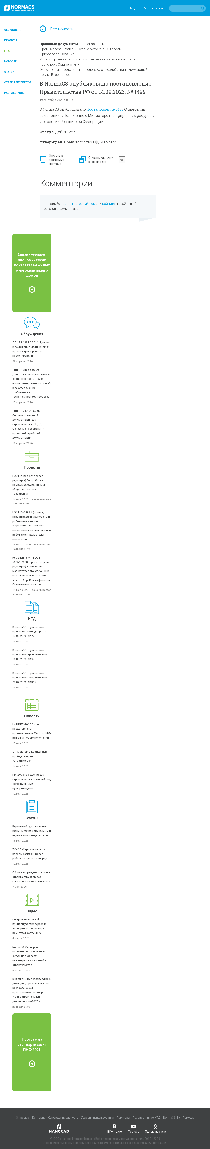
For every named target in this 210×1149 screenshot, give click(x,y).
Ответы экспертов (17, 82)
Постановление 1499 (105, 109)
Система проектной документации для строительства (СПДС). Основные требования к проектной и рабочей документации (28, 424)
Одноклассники (155, 1128)
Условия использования (97, 1117)
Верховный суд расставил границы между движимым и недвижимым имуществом (31, 831)
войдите (108, 203)
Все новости (57, 29)
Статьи (9, 71)
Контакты (38, 1117)
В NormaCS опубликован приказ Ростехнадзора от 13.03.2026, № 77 (29, 631)
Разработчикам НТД (147, 1117)
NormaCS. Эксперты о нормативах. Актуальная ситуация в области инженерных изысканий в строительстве (29, 955)
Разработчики (15, 92)
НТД (7, 50)
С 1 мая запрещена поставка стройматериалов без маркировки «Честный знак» (31, 877)
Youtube (133, 1128)
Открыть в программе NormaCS (56, 159)
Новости (10, 61)
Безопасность (93, 44)
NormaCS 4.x (171, 1117)
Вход (132, 8)
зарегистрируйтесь (80, 203)
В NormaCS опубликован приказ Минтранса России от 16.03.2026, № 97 (31, 654)
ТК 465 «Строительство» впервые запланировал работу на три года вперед (29, 854)
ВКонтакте (114, 1128)
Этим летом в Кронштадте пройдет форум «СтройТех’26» (29, 756)
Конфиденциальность (63, 1117)
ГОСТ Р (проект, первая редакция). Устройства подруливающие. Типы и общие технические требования (28, 484)
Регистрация (153, 8)
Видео (32, 911)
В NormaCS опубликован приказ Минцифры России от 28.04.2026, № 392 (31, 677)
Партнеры (123, 1117)
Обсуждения (13, 29)
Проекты (10, 40)
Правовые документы (59, 44)
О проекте (23, 1117)
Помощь (188, 1117)
